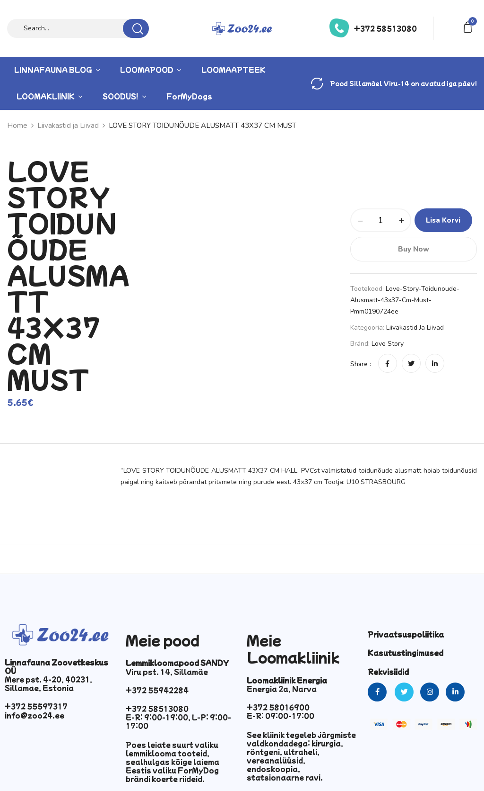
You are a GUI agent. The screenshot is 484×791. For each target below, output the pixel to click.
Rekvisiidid (388, 671)
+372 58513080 (385, 28)
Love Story (388, 343)
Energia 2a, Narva (282, 688)
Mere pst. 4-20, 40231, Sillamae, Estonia (48, 683)
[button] (469, 26)
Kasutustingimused (405, 652)
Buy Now (413, 249)
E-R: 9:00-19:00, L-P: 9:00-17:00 (178, 721)
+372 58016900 (278, 707)
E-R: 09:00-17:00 (280, 715)
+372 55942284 (157, 690)
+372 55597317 (36, 706)
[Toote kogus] (380, 220)
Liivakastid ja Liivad (415, 327)
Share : (360, 364)
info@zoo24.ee (34, 715)
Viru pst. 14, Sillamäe (167, 671)
